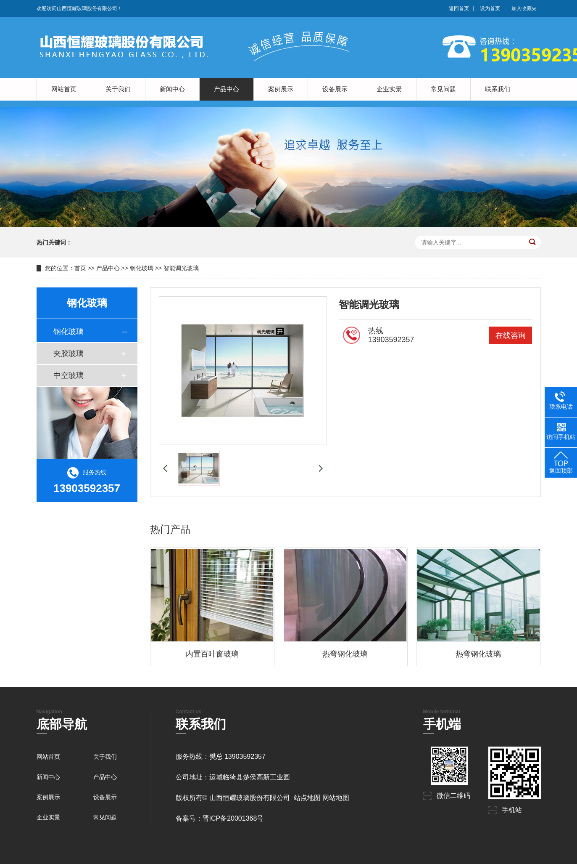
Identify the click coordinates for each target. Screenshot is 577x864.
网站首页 (63, 89)
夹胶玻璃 (68, 353)
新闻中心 (172, 89)
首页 (80, 268)
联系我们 (497, 89)
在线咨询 (510, 335)
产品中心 (226, 89)
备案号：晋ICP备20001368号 (220, 818)
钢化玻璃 (141, 268)
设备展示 (335, 89)
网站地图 (335, 797)
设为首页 (490, 8)
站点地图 (307, 797)
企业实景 (389, 89)
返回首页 (459, 8)
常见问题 (443, 89)
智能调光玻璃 (181, 268)
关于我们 (118, 89)
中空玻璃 (68, 375)
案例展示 (280, 89)
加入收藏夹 (524, 8)
